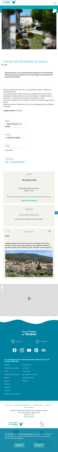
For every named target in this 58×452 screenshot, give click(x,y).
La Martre (25, 368)
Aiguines (7, 365)
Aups (6, 371)
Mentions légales (29, 407)
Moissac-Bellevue (28, 378)
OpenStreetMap (42, 315)
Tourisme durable (38, 405)
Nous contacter (29, 417)
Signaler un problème (29, 200)
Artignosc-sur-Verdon (11, 368)
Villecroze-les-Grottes (12, 394)
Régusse (25, 381)
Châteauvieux (26, 365)
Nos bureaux (8, 405)
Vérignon (7, 390)
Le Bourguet (26, 371)
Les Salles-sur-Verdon (29, 374)
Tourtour (7, 384)
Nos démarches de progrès (22, 405)
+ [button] (2, 286)
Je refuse (19, 445)
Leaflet (31, 315)
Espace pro (48, 405)
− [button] (2, 288)
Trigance (7, 387)
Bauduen (7, 378)
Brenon (6, 381)
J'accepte (38, 445)
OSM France (55, 315)
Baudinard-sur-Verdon (11, 374)
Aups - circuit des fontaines (15, 162)
